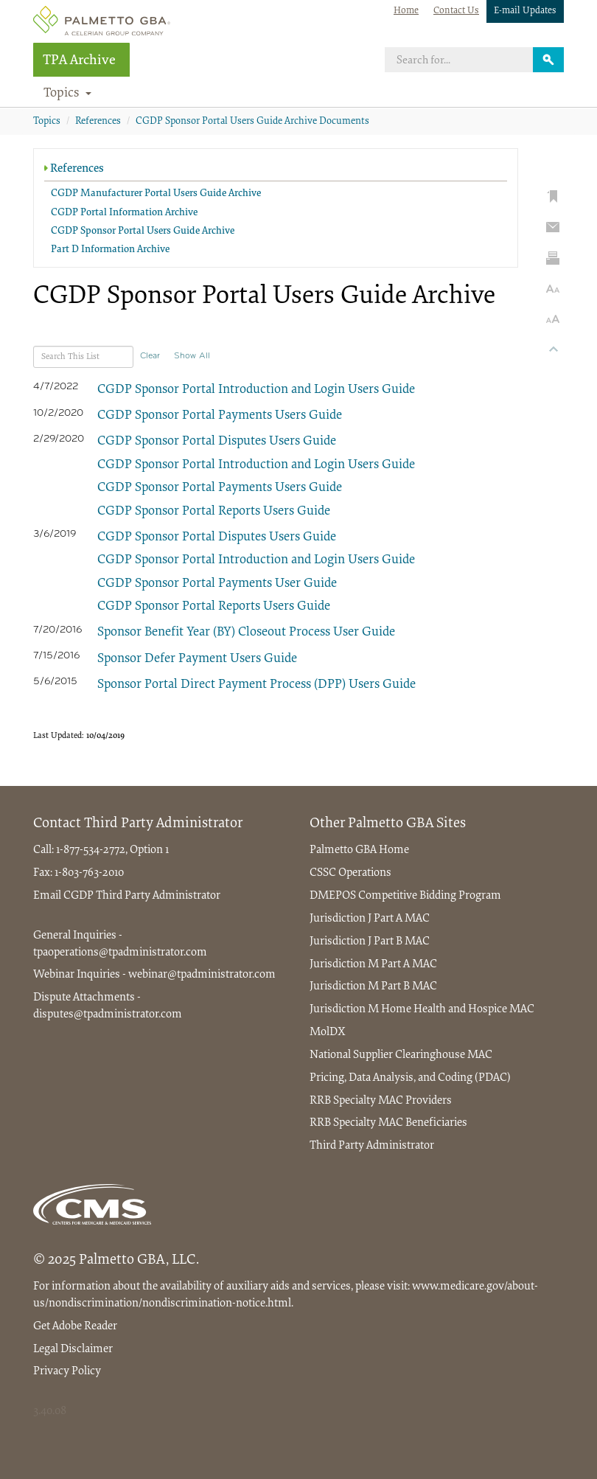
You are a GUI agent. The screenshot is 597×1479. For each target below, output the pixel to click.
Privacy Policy (67, 1371)
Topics (46, 121)
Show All (192, 356)
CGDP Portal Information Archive (124, 213)
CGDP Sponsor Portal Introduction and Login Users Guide (256, 390)
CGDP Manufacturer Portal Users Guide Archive (156, 194)
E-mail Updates (525, 10)
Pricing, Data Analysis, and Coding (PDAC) (410, 1078)
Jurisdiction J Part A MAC (370, 919)
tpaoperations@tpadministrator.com (120, 952)
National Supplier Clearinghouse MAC (401, 1055)
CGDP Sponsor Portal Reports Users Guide (213, 511)
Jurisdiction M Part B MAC (373, 986)
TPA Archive (79, 61)
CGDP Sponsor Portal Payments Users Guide (219, 415)
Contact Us (456, 10)
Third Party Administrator (158, 896)
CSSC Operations (350, 873)
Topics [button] (67, 93)
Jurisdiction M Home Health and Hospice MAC (422, 1009)
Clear (150, 356)
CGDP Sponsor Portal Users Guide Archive (142, 231)
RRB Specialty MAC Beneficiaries (388, 1123)
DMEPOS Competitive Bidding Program (405, 896)
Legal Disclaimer (73, 1349)
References (98, 121)
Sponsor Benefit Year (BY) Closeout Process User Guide (246, 632)
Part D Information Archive (110, 250)
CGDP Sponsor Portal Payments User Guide (217, 584)
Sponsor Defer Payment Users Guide (197, 659)
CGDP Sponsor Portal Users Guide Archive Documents (252, 121)
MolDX (328, 1032)
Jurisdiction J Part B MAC (370, 941)
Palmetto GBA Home (359, 850)
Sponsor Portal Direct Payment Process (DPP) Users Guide (256, 685)
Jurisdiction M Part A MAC (373, 964)
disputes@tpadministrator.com (107, 1014)
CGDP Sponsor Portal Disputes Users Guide (216, 441)
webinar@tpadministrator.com (202, 975)
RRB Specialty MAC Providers (381, 1101)
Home (406, 10)
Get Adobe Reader (75, 1326)
